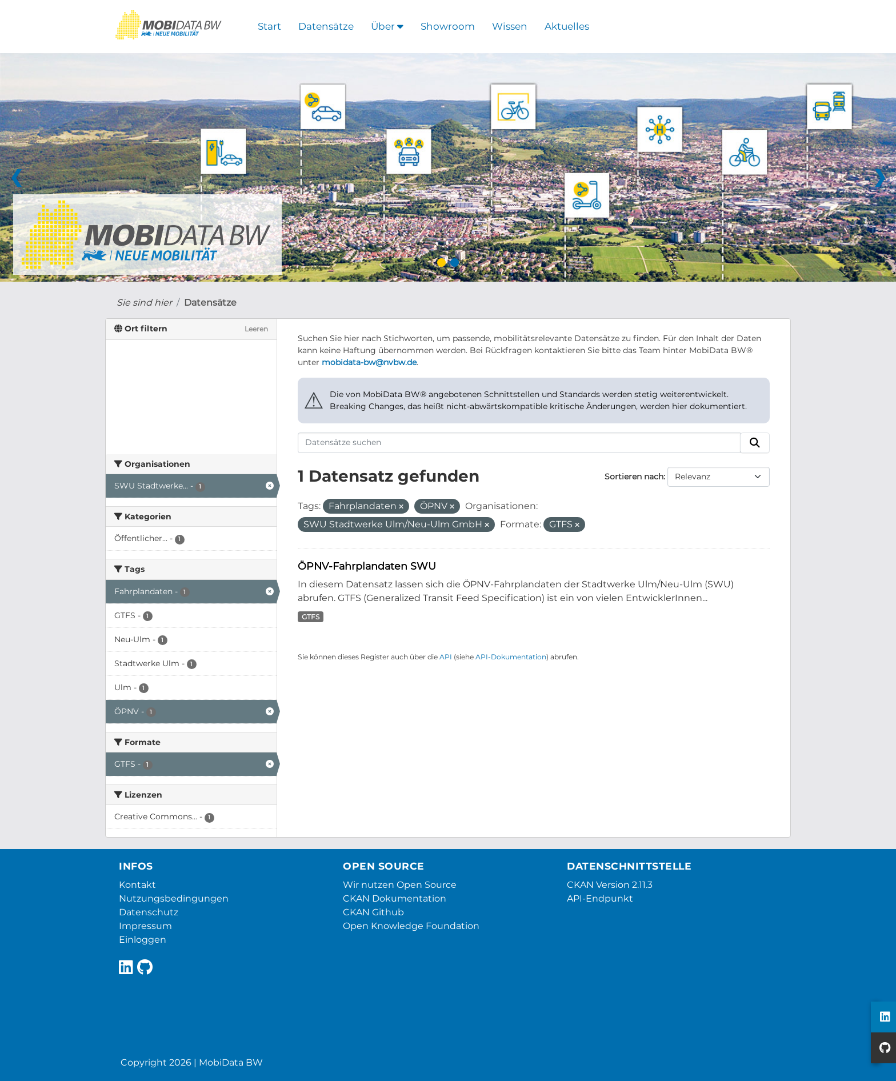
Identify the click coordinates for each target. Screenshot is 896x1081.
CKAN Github (373, 912)
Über (387, 26)
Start (269, 26)
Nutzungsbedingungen (174, 898)
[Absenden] (755, 443)
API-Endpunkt (600, 898)
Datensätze (326, 26)
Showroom (448, 26)
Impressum (145, 925)
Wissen (509, 26)
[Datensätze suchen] (519, 443)
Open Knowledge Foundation (411, 925)
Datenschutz (148, 912)
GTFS (310, 616)
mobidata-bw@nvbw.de (369, 362)
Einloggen (142, 939)
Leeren (256, 329)
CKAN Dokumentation (394, 898)
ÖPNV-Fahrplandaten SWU (367, 566)
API (445, 656)
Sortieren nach (634, 476)
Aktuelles (567, 26)
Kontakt (137, 884)
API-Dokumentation (510, 656)
